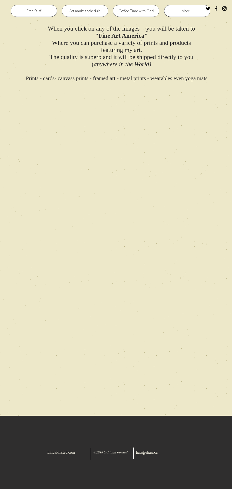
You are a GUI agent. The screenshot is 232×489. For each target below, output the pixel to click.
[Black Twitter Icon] (208, 8)
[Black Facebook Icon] (216, 8)
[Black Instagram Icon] (224, 8)
